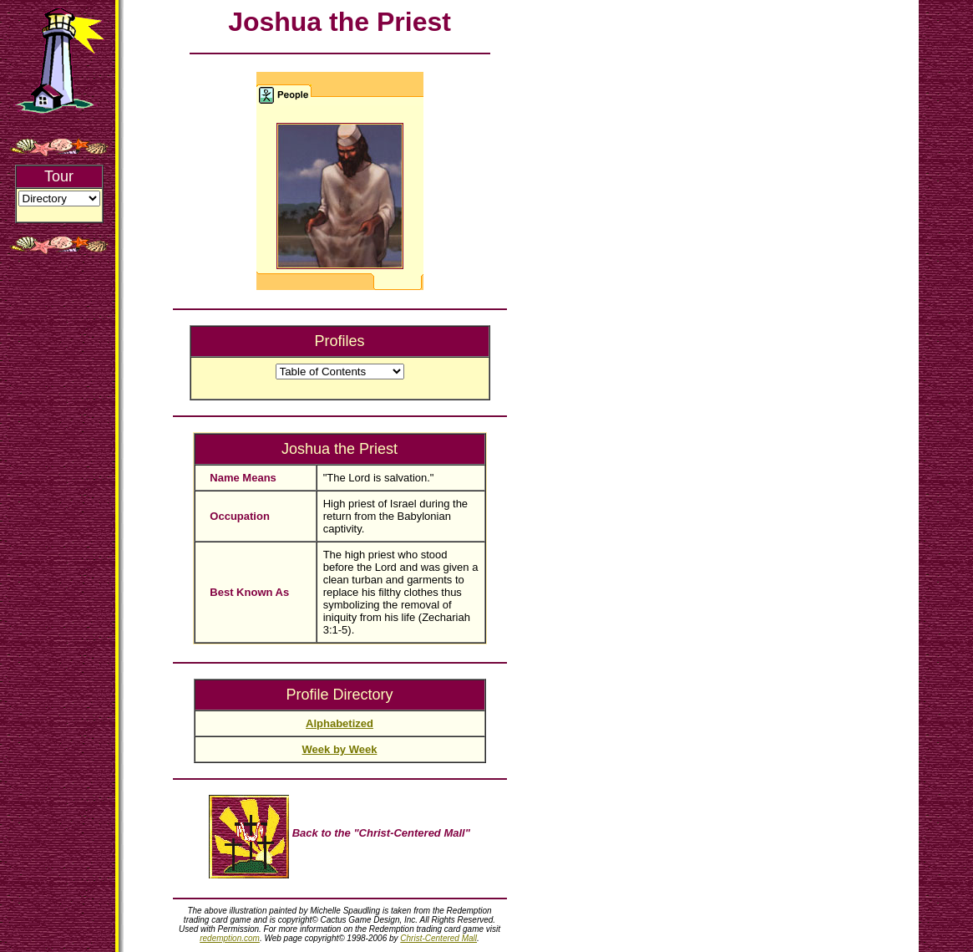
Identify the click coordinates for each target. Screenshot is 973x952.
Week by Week (340, 749)
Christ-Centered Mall (438, 938)
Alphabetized (339, 723)
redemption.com (230, 938)
